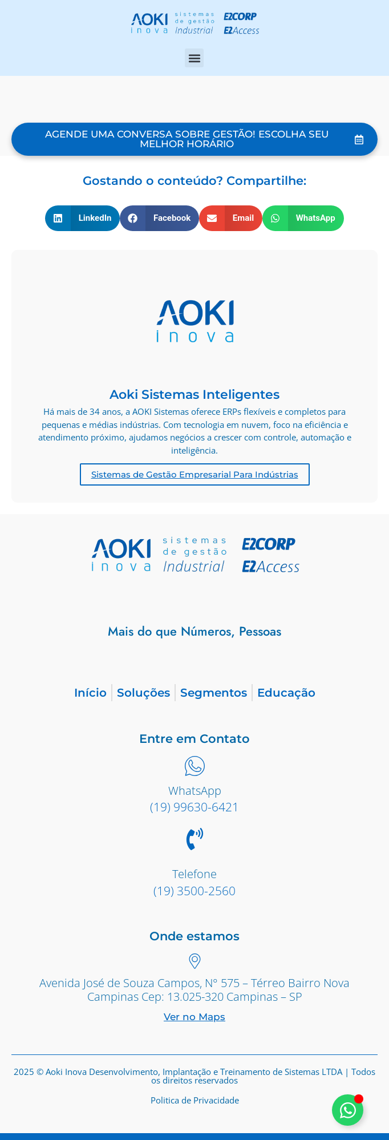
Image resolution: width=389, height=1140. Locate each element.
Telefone (194, 874)
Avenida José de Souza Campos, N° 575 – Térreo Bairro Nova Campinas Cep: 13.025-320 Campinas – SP (194, 989)
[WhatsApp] (195, 767)
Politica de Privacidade (195, 1100)
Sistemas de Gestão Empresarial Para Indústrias (194, 474)
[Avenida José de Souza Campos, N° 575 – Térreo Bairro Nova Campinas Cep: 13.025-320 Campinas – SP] (194, 962)
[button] (194, 57)
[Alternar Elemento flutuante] (347, 1110)
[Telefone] (195, 841)
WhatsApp (194, 790)
